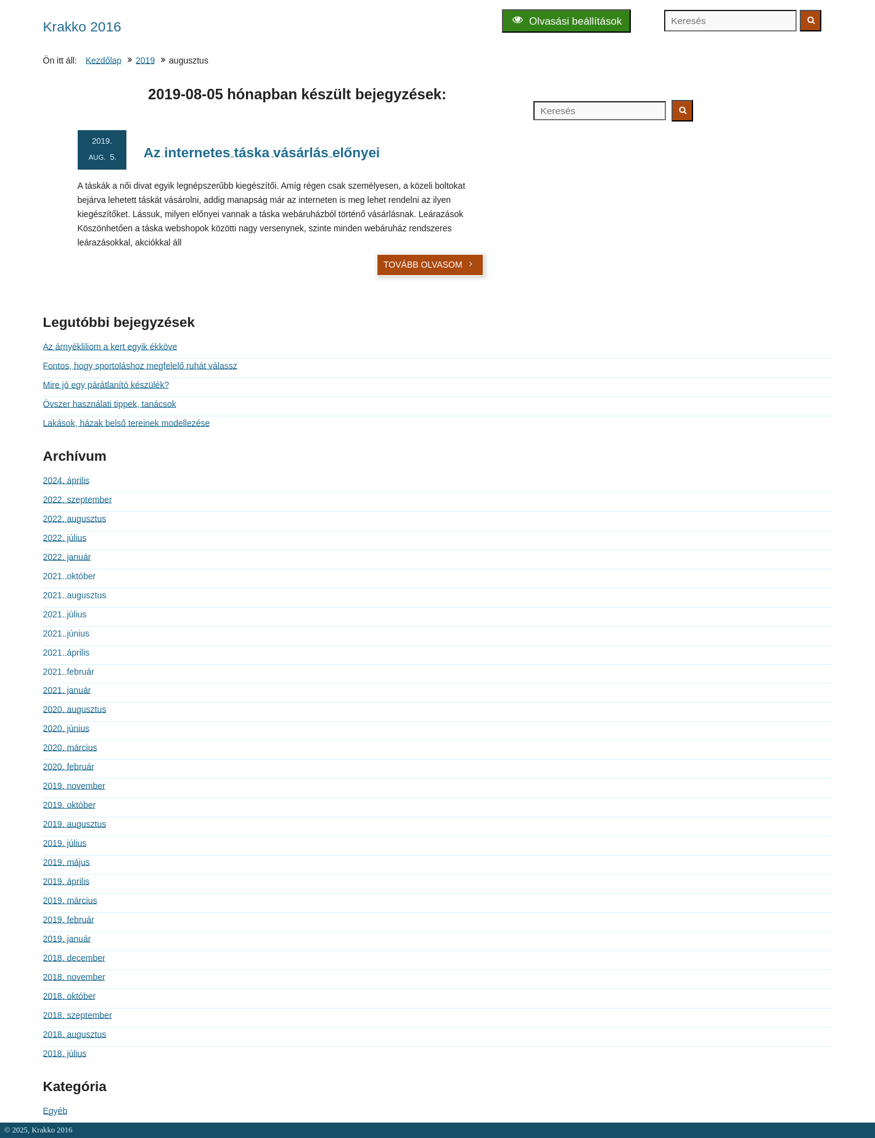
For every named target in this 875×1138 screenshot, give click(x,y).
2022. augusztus (75, 519)
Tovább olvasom (429, 265)
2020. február (68, 767)
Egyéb (55, 1111)
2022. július (65, 538)
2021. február (68, 672)
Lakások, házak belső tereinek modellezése (126, 423)
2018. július (65, 1053)
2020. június (66, 728)
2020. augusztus (75, 709)
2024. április (66, 480)
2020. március (70, 747)
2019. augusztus (75, 824)
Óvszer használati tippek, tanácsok (109, 404)
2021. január (67, 690)
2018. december (74, 958)
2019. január (67, 939)
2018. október (69, 996)
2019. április (66, 881)
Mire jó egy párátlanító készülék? (106, 385)
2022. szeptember (77, 500)
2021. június (66, 633)
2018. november (74, 977)
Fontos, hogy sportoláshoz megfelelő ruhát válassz (140, 366)
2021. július (65, 614)
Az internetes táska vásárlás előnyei (262, 152)
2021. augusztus (75, 595)
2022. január (67, 557)
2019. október (69, 805)
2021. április (66, 653)
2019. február (68, 920)
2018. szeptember (77, 1015)
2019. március (70, 900)
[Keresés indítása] (810, 20)
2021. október (69, 576)
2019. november (74, 786)
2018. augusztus (75, 1034)
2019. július (65, 843)
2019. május (66, 862)
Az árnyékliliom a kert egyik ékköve (110, 347)
